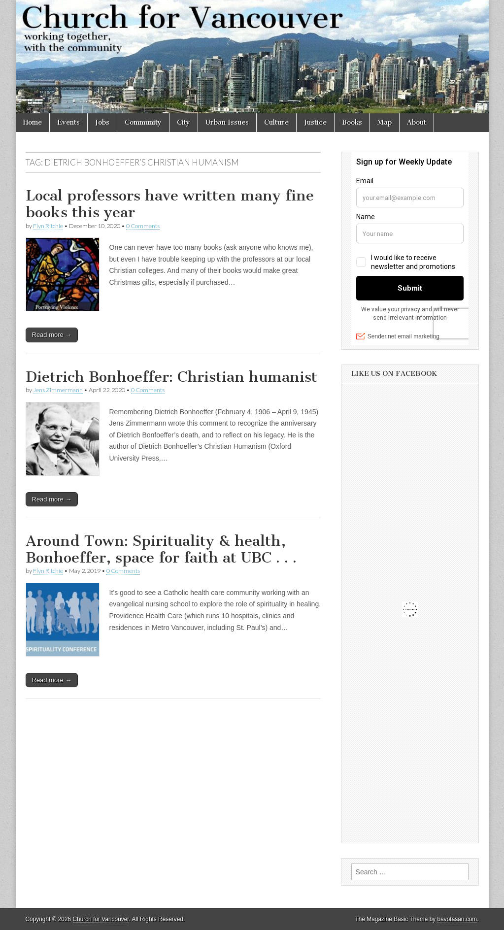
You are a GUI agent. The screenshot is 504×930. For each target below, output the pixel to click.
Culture (276, 122)
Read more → (52, 334)
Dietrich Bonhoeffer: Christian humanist (171, 377)
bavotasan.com (457, 919)
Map (384, 122)
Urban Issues (227, 122)
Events (68, 122)
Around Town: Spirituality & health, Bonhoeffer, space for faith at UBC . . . (161, 549)
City (183, 122)
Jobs (102, 122)
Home (32, 122)
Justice (315, 122)
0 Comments (143, 226)
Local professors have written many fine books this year (170, 204)
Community (143, 122)
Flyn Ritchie (48, 226)
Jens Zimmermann (58, 390)
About (416, 122)
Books (352, 122)
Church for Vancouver (101, 919)
